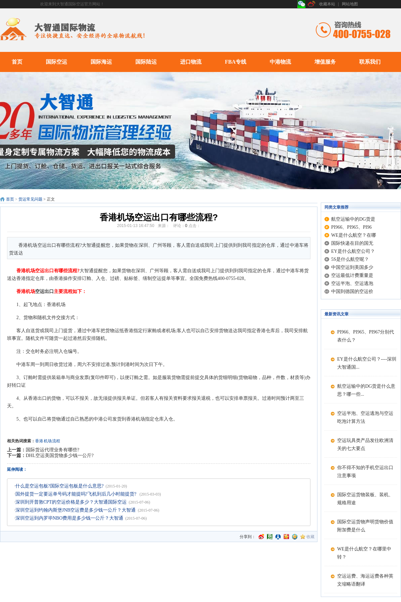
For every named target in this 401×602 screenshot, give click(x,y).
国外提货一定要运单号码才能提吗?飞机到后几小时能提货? (76, 494)
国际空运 (56, 62)
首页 (17, 62)
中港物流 (280, 62)
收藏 (310, 536)
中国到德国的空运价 (352, 291)
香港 (39, 441)
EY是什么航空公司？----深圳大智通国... (366, 363)
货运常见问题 (30, 199)
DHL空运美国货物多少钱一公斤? (60, 455)
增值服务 (325, 62)
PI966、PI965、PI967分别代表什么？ (365, 336)
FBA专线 (235, 62)
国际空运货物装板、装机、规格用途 (365, 498)
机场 (48, 441)
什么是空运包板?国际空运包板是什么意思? (59, 485)
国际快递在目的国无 (352, 243)
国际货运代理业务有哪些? (52, 449)
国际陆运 (146, 62)
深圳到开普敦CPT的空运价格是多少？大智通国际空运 (71, 502)
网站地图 (350, 4)
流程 (56, 441)
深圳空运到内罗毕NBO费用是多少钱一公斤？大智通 (69, 518)
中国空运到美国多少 (352, 267)
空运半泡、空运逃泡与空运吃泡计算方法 (365, 417)
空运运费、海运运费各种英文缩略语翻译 (365, 580)
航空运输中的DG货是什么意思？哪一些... (366, 390)
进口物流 (191, 62)
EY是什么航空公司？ (353, 251)
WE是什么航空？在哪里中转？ (364, 552)
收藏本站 (327, 4)
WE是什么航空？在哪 (353, 235)
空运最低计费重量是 (352, 275)
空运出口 (44, 291)
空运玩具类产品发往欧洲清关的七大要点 (365, 444)
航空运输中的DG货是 (353, 219)
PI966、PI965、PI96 (351, 227)
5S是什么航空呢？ (350, 259)
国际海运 (101, 62)
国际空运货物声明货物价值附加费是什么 (365, 525)
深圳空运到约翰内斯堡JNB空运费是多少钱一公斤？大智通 (75, 510)
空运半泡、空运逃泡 (352, 283)
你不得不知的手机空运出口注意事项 (365, 471)
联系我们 (370, 62)
